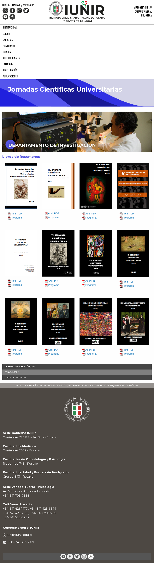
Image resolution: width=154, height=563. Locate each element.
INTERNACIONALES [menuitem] (11, 58)
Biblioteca (146, 15)
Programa (16, 217)
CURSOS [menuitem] (7, 52)
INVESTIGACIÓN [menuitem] (10, 70)
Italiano (16, 5)
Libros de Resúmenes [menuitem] (15, 377)
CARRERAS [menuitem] (8, 40)
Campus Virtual (143, 11)
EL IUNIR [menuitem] (6, 34)
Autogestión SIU (143, 7)
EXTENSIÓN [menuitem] (8, 64)
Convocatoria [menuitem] (12, 372)
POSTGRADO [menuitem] (9, 46)
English (6, 5)
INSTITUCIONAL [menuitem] (10, 27)
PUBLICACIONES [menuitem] (10, 76)
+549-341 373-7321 (20, 542)
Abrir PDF (16, 213)
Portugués (28, 5)
